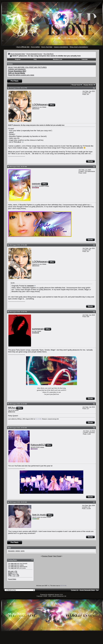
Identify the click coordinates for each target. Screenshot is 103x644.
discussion (11, 551)
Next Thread (57, 556)
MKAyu (12, 407)
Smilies (10, 573)
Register (18, 59)
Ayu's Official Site (23, 47)
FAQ (35, 59)
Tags (9, 547)
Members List (57, 59)
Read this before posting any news (21, 75)
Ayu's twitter (35, 47)
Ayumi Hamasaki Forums (34, 54)
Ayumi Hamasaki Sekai (17, 54)
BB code (10, 571)
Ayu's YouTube (46, 47)
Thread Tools (75, 85)
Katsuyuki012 (38, 444)
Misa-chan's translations (79, 47)
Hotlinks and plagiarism (17, 69)
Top (97, 590)
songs (22, 551)
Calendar (85, 59)
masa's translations (61, 47)
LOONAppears (40, 104)
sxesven (36, 183)
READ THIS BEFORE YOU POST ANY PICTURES (27, 67)
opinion (17, 551)
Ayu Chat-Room (49, 54)
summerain (38, 328)
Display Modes (88, 85)
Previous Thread (47, 556)
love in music (39, 514)
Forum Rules (12, 579)
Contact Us (74, 590)
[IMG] (10, 574)
